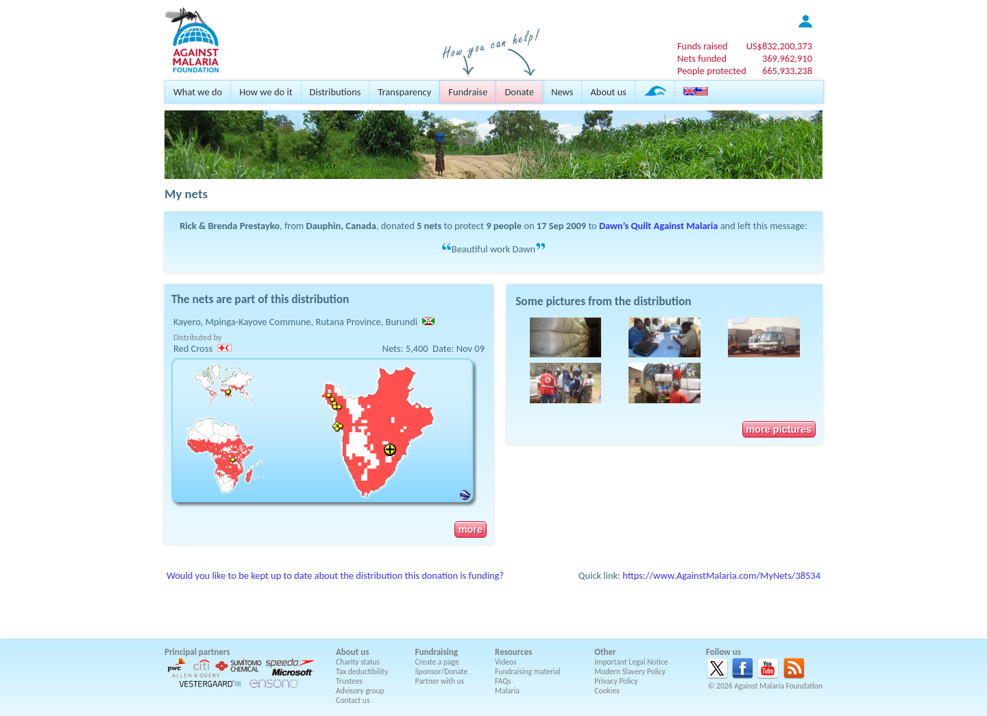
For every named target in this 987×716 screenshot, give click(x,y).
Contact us (352, 700)
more (471, 529)
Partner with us (440, 681)
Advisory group (360, 690)
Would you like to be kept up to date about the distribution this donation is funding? (335, 575)
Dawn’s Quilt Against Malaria (658, 225)
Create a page (437, 662)
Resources (513, 652)
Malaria (507, 690)
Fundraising (436, 652)
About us (608, 92)
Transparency (404, 92)
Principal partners (197, 652)
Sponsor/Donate (441, 671)
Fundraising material (528, 671)
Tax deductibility (362, 671)
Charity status (358, 662)
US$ (779, 46)
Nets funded (702, 58)
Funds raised (702, 46)
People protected (711, 70)
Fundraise (467, 92)
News (562, 92)
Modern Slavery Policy (630, 671)
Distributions (335, 92)
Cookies (607, 690)
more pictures (779, 429)
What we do (197, 92)
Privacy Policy (615, 681)
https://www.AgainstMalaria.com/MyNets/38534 (721, 575)
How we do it (265, 92)
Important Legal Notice (631, 662)
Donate (519, 92)
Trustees (349, 681)
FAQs (503, 681)
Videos (506, 662)
